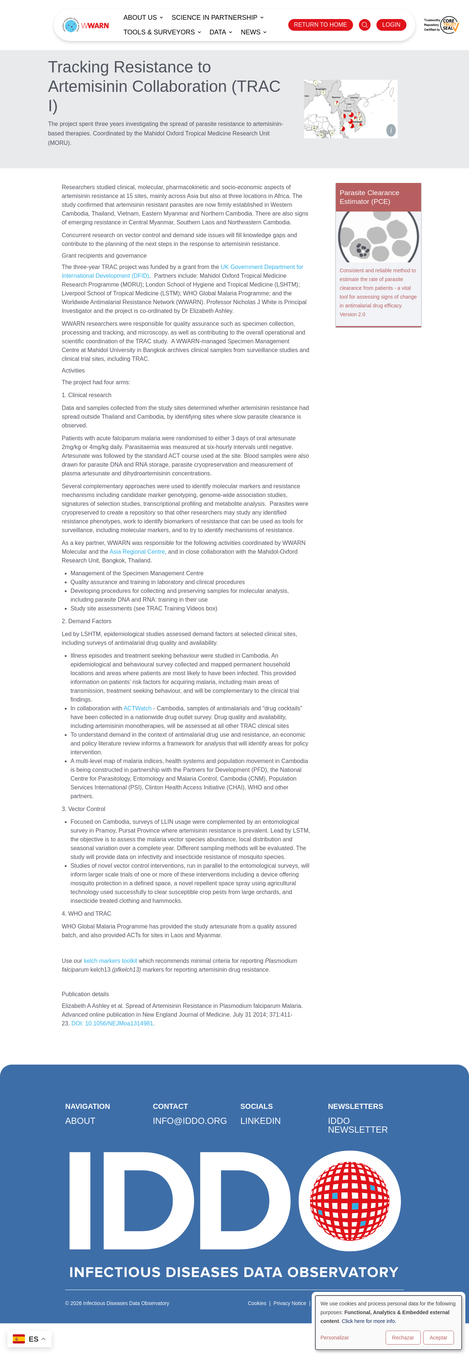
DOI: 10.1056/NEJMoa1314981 (112, 1023)
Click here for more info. (369, 1321)
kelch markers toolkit (110, 961)
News (250, 32)
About (80, 1121)
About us (140, 17)
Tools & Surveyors (159, 32)
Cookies (257, 1303)
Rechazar (403, 1338)
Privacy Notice (290, 1303)
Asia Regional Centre (137, 552)
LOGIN (391, 25)
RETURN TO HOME (320, 25)
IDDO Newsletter (358, 1125)
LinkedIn (260, 1121)
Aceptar (438, 1338)
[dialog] (388, 1323)
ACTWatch (138, 708)
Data (218, 32)
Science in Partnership (214, 17)
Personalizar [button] (334, 1338)
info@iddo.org (190, 1121)
